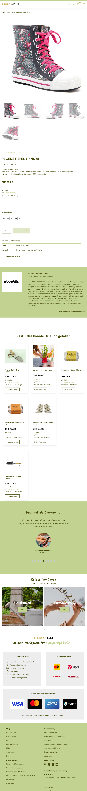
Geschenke (10, 752)
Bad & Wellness (12, 744)
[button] (33, 561)
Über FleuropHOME (51, 732)
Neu (7, 756)
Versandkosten (10, 192)
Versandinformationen (14, 768)
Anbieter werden (50, 740)
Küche (8, 740)
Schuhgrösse (7, 212)
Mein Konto (10, 780)
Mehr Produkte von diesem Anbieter (71, 312)
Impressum (48, 756)
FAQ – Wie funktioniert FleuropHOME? (20, 776)
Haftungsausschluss (51, 752)
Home (3, 12)
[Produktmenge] (6, 230)
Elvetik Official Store (11, 153)
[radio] (3, 218)
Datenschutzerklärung (52, 748)
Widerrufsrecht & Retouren (16, 772)
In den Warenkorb (21, 231)
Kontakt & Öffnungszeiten (15, 764)
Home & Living (11, 732)
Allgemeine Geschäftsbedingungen (56, 744)
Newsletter (10, 784)
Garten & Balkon (12, 736)
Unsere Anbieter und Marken (54, 736)
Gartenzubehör (11, 12)
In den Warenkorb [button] (12, 389)
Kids (8, 748)
